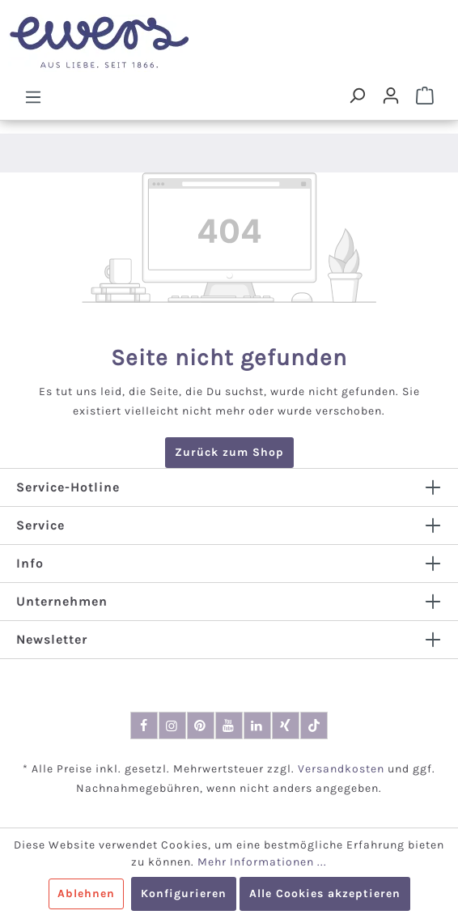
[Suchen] (357, 95)
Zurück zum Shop (229, 452)
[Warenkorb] (425, 95)
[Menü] (33, 96)
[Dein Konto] (391, 95)
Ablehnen (86, 893)
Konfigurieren (184, 893)
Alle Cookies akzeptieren (325, 893)
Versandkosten (341, 769)
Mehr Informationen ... (262, 862)
